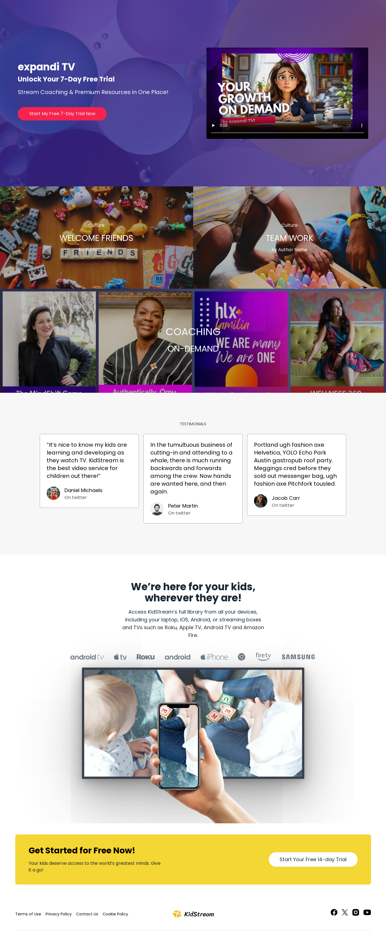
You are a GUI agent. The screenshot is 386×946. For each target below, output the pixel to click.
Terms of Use (28, 914)
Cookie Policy (115, 914)
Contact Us (87, 914)
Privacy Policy (59, 914)
